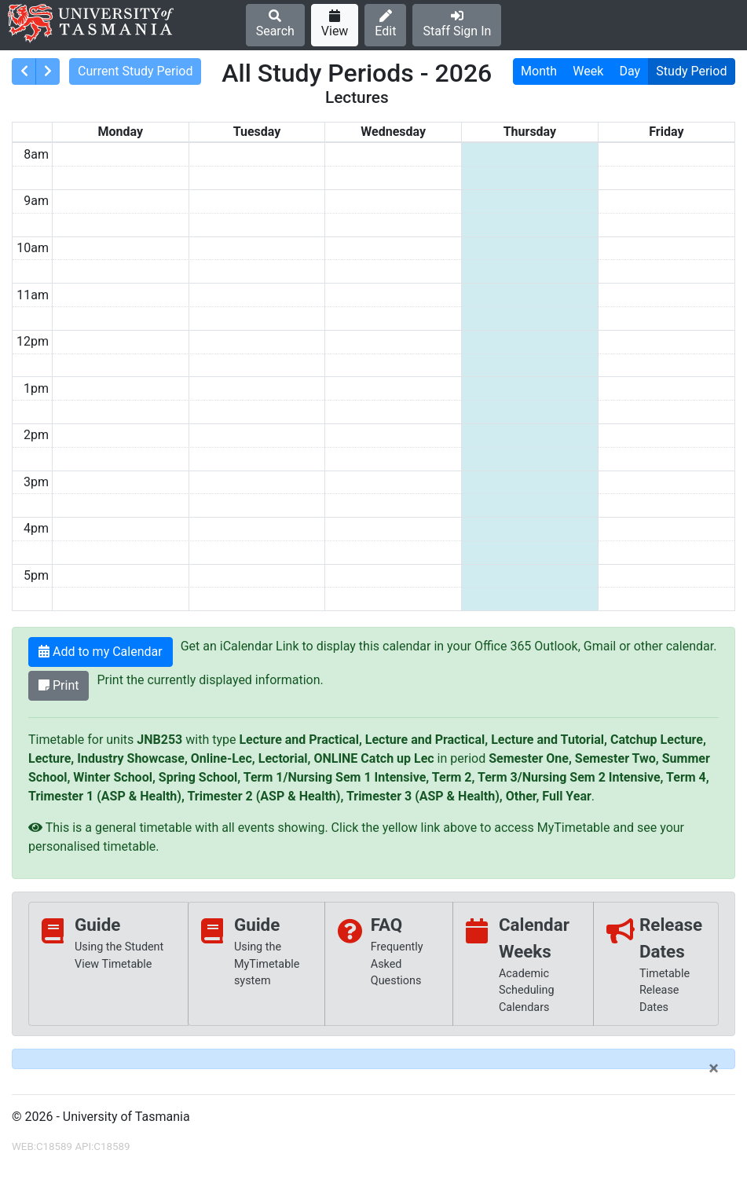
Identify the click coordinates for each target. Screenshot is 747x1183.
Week (588, 71)
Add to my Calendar (100, 651)
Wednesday (393, 131)
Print (58, 685)
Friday (666, 131)
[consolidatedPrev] (24, 71)
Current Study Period (135, 71)
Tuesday (257, 131)
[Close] (714, 1068)
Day (630, 71)
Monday (121, 131)
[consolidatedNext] (47, 71)
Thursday (529, 131)
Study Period (691, 71)
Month (539, 71)
